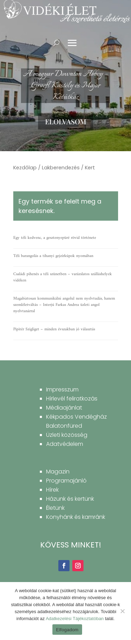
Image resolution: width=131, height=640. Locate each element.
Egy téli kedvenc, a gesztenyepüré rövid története (54, 238)
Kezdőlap (25, 167)
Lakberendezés (61, 167)
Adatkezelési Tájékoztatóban (75, 618)
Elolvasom (65, 121)
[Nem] (122, 611)
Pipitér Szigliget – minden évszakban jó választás (54, 329)
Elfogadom (67, 629)
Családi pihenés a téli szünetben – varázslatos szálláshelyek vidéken (62, 277)
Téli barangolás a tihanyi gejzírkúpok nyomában (53, 256)
